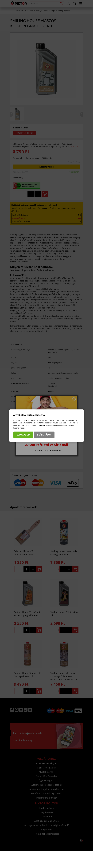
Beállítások (44, 434)
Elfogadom (23, 434)
